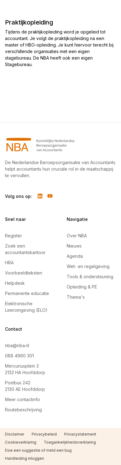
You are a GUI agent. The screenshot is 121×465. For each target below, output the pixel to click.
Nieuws (74, 245)
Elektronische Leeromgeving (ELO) (26, 307)
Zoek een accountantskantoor (25, 249)
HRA (9, 262)
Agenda (75, 256)
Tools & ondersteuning (90, 276)
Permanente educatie (27, 293)
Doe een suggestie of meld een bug (38, 450)
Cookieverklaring (20, 442)
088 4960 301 (19, 355)
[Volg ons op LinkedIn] (40, 196)
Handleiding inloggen (24, 458)
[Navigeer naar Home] (60, 144)
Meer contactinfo (22, 399)
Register (13, 235)
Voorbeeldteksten (23, 272)
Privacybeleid (44, 434)
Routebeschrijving (23, 409)
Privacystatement (80, 434)
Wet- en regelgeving (88, 266)
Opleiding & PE (82, 286)
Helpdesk (15, 283)
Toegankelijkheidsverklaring (70, 442)
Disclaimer (14, 434)
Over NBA (77, 235)
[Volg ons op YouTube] (50, 196)
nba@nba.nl (17, 345)
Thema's (76, 297)
